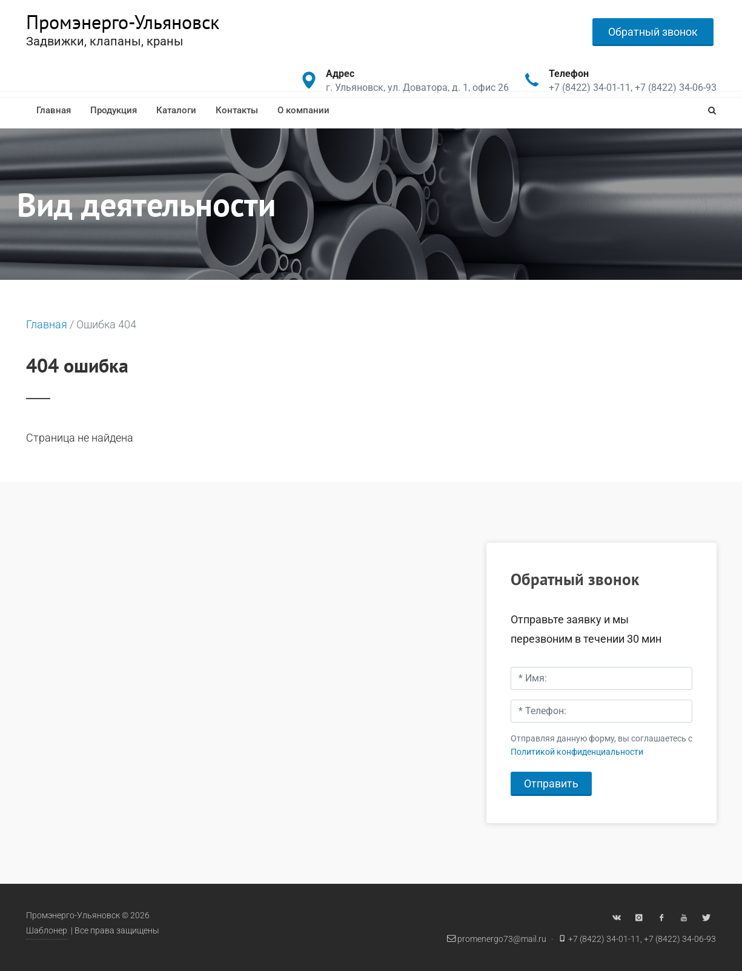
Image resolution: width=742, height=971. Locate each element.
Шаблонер (46, 931)
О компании (303, 110)
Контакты (237, 110)
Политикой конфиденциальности (577, 752)
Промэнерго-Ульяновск (122, 21)
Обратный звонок (653, 31)
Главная (53, 110)
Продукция (113, 110)
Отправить (551, 783)
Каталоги (176, 110)
